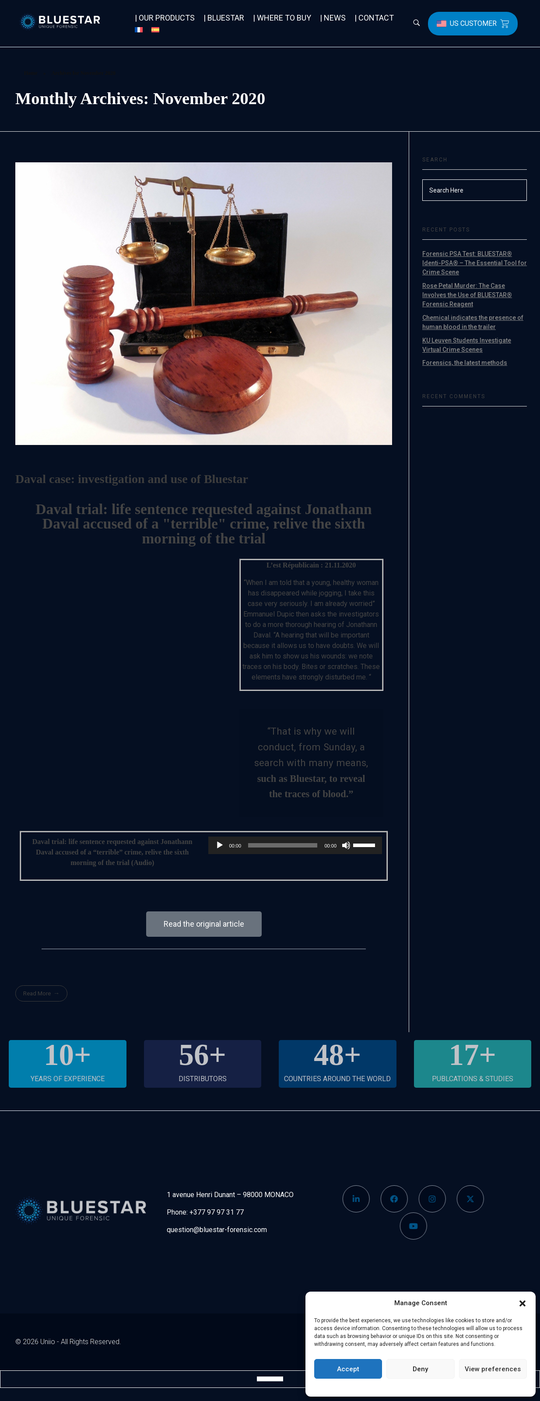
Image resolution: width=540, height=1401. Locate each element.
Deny (420, 1369)
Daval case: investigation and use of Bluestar (131, 479)
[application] (295, 845)
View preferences (493, 1369)
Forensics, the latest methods (464, 362)
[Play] (219, 845)
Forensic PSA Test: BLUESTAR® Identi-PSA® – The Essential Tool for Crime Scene (474, 263)
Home (31, 73)
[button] (522, 1303)
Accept (348, 1369)
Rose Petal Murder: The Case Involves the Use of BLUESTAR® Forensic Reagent (467, 295)
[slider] (282, 845)
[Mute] (346, 845)
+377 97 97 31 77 (216, 1212)
